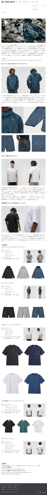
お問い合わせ (16, 489)
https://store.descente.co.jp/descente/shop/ (12, 469)
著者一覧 (15, 487)
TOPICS (32, 1)
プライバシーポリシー (9, 489)
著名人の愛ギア (4, 487)
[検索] (45, 6)
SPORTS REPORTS (26, 1)
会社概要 (2, 489)
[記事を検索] (38, 6)
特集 (17, 1)
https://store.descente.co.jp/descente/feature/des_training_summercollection (21, 60)
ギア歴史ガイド (10, 487)
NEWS (36, 1)
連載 (20, 1)
